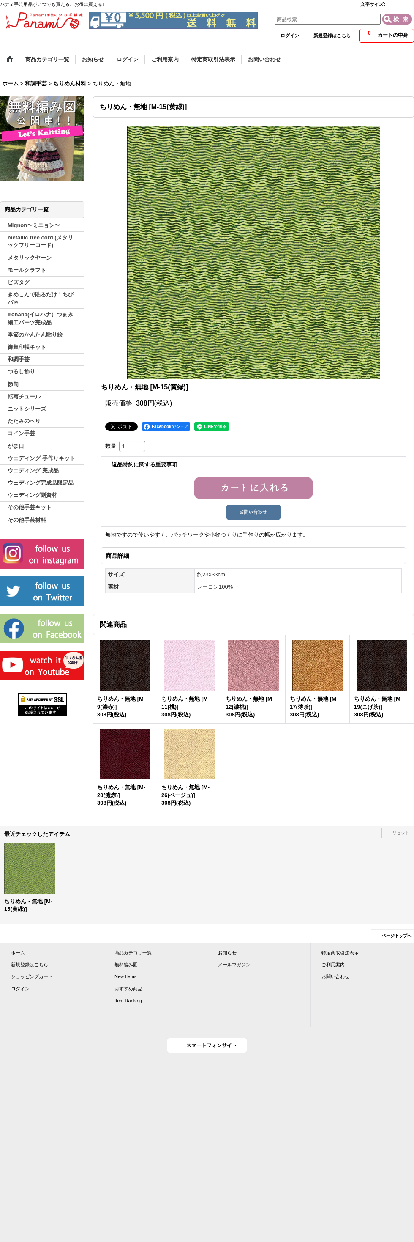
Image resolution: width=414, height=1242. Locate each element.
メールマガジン (234, 964)
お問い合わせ (335, 976)
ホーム (18, 952)
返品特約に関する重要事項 (144, 464)
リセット (400, 833)
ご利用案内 (333, 964)
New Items (125, 976)
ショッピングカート (32, 976)
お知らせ (227, 952)
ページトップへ (396, 935)
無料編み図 (126, 964)
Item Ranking (128, 1000)
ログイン (290, 35)
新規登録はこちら (332, 35)
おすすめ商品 (128, 988)
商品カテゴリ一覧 (133, 952)
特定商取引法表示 (340, 952)
